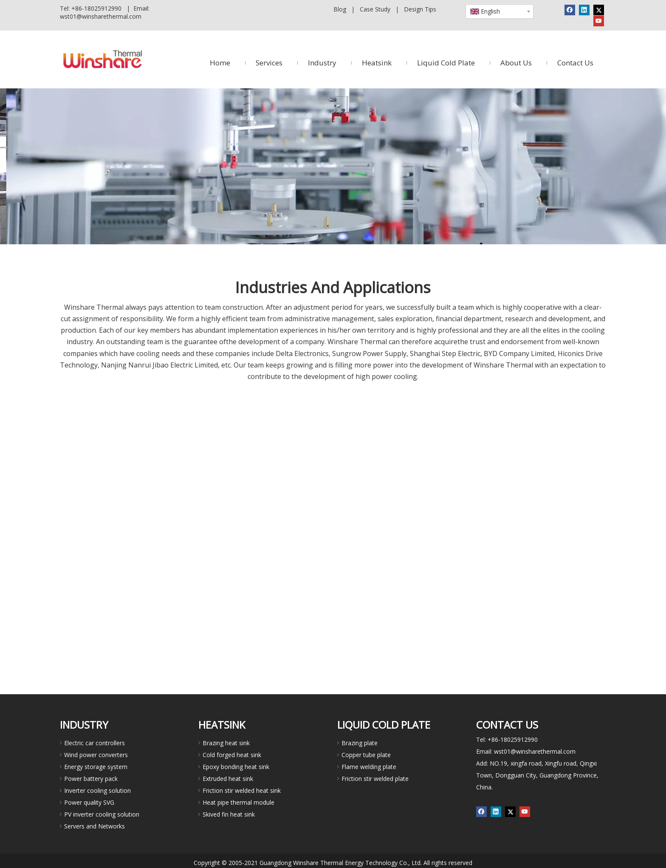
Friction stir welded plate (375, 779)
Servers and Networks (94, 826)
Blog (339, 9)
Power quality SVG (89, 802)
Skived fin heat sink (229, 814)
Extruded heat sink (228, 779)
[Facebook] (569, 9)
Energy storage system (95, 767)
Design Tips (420, 9)
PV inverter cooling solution (101, 814)
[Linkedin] (584, 9)
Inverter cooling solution (97, 790)
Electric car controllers (94, 743)
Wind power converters (96, 755)
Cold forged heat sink (232, 755)
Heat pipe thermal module (238, 802)
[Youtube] (598, 20)
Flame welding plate (368, 767)
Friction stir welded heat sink (242, 790)
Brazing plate (359, 743)
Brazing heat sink (226, 743)
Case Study (375, 9)
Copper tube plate (366, 755)
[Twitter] (598, 9)
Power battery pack (91, 779)
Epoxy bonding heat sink (236, 767)
